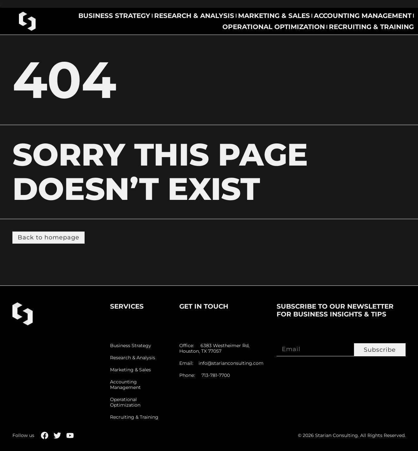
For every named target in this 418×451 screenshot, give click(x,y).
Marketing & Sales (274, 16)
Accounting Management (362, 16)
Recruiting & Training (371, 27)
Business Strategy (114, 16)
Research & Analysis (194, 16)
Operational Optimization (273, 27)
